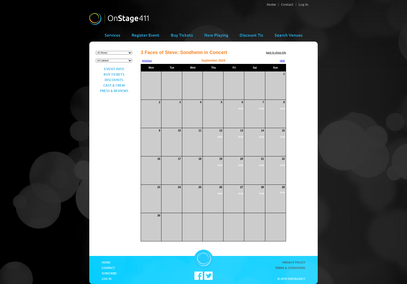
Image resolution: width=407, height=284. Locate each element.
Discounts (114, 79)
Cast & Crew (114, 85)
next (282, 60)
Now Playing (216, 35)
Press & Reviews (114, 90)
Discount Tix (251, 35)
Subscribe (109, 273)
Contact (287, 4)
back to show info (276, 52)
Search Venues (288, 35)
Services (112, 35)
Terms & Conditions (290, 268)
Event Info (114, 69)
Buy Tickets (182, 35)
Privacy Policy (293, 262)
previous (147, 60)
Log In (303, 4)
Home (271, 4)
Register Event (145, 35)
